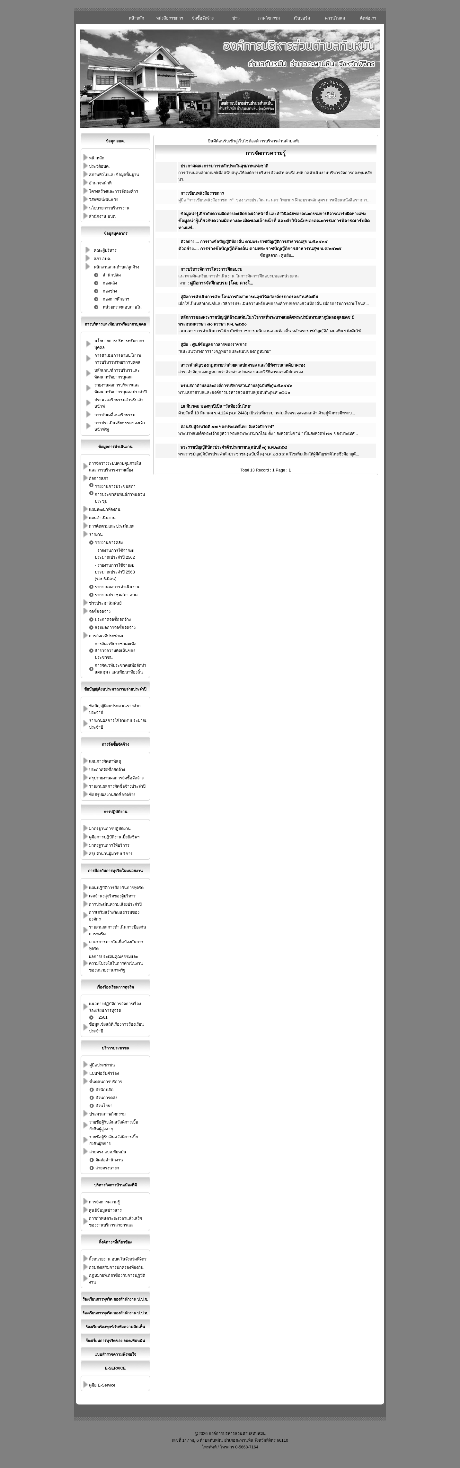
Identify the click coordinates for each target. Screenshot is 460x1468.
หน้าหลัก (136, 18)
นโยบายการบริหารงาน (109, 208)
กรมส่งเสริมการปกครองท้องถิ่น (116, 1267)
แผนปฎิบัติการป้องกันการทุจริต (116, 888)
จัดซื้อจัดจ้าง (203, 18)
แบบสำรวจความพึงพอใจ (115, 1354)
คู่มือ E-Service (102, 1385)
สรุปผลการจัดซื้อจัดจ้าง (115, 627)
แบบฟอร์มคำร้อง (104, 1073)
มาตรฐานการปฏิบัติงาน (110, 829)
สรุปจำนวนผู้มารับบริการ (111, 854)
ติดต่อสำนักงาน (109, 1160)
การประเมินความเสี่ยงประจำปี (115, 904)
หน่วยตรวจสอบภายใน (122, 307)
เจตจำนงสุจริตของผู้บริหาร (112, 896)
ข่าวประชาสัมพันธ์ (236, 20)
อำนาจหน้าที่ (100, 183)
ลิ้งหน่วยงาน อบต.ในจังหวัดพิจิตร (117, 1259)
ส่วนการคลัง (106, 1098)
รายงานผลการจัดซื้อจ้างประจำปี (117, 786)
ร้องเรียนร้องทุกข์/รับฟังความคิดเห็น (115, 1327)
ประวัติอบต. (99, 166)
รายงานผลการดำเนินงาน (117, 587)
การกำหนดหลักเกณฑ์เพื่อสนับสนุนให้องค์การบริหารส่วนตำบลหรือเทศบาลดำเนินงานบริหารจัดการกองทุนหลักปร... (275, 173)
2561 (103, 1017)
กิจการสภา (98, 478)
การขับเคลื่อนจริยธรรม (114, 415)
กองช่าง (110, 291)
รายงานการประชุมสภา (115, 486)
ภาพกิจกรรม (269, 18)
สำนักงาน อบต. (102, 216)
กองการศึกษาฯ (116, 299)
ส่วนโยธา (103, 1106)
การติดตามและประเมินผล (112, 526)
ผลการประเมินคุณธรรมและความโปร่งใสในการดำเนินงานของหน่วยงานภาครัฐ (116, 963)
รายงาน (96, 534)
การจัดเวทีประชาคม (106, 636)
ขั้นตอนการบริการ (105, 1082)
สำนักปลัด (112, 275)
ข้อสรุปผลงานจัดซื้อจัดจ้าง (112, 795)
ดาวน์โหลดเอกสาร (335, 20)
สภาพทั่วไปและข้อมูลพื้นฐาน (114, 175)
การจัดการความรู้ (104, 1202)
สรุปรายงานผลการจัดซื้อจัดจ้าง (116, 778)
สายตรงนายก (107, 1168)
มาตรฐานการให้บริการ (109, 845)
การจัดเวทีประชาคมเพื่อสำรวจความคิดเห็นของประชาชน (116, 651)
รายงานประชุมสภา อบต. (116, 595)
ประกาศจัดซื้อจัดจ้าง (113, 619)
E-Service (115, 1368)
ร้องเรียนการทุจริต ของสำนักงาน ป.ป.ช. (115, 1299)
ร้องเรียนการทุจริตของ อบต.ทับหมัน (115, 1340)
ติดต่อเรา (368, 18)
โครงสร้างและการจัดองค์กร (113, 191)
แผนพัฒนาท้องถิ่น (104, 509)
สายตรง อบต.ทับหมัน (107, 1152)
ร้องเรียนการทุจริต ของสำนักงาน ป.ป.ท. (115, 1313)
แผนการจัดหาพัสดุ (105, 761)
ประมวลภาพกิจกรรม (107, 1114)
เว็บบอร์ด (302, 18)
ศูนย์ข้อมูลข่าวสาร (105, 1210)
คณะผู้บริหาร (105, 250)
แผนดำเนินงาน (102, 518)
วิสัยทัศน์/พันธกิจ (103, 200)
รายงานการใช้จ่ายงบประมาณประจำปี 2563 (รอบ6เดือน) (115, 572)
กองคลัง (110, 283)
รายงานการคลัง (109, 542)
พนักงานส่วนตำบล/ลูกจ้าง (116, 267)
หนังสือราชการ (169, 18)
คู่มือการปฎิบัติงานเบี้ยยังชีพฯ (114, 837)
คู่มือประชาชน (102, 1065)
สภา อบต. (102, 259)
